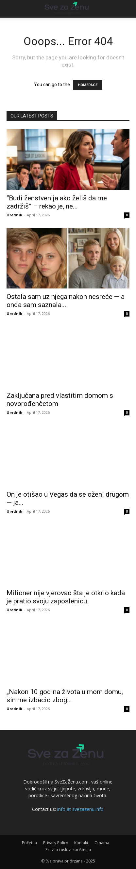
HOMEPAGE (87, 85)
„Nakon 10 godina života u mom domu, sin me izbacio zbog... (65, 696)
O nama (101, 843)
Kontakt (81, 843)
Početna (29, 843)
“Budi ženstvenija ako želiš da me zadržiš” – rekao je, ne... (57, 202)
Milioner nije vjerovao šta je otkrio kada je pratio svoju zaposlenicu (66, 597)
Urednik (14, 214)
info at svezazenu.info (80, 809)
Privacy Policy (55, 843)
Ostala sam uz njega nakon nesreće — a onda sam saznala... (66, 301)
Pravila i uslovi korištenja (68, 849)
